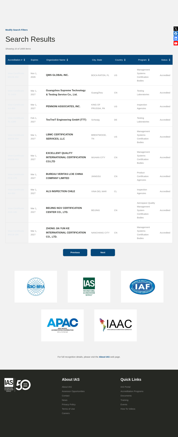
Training (106, 15)
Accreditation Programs (85, 15)
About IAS (63, 15)
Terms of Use (68, 409)
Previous (75, 252)
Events (113, 1)
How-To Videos (128, 409)
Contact (124, 1)
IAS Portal (125, 387)
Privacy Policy (69, 404)
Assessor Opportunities (73, 391)
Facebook (176, 39)
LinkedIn (176, 34)
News (84, 3)
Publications (100, 1)
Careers (66, 413)
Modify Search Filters (16, 30)
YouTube (176, 45)
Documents (126, 395)
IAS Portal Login (129, 15)
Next (102, 252)
